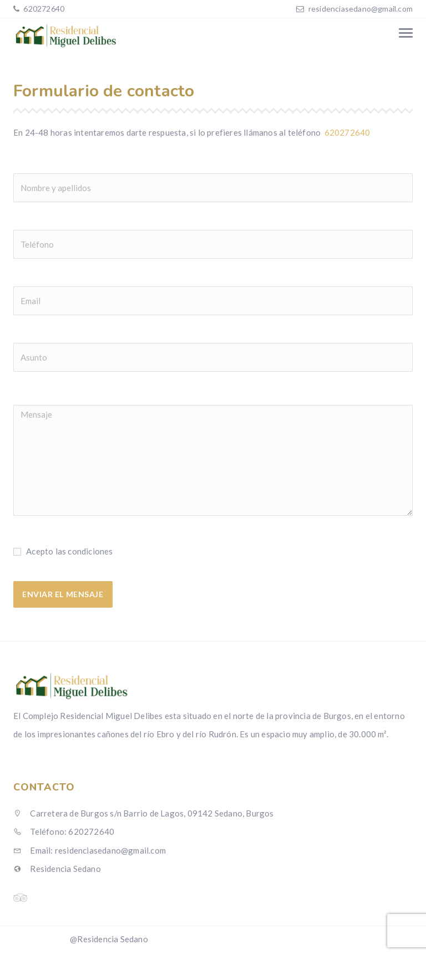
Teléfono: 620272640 (63, 831)
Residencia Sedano (57, 869)
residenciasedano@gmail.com (360, 8)
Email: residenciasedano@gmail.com (89, 850)
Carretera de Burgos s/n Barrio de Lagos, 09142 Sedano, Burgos (143, 813)
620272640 (43, 8)
